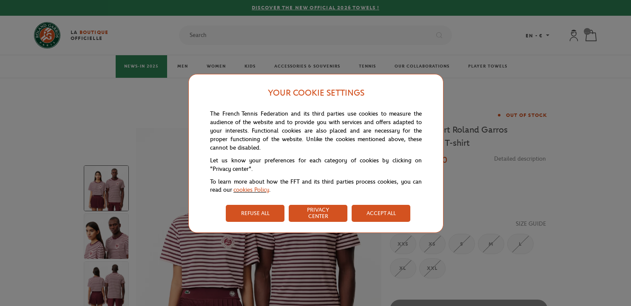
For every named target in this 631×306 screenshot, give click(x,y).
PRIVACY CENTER (318, 213)
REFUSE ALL (255, 213)
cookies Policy (251, 189)
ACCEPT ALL (381, 213)
